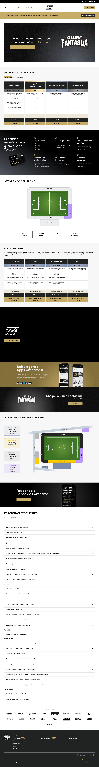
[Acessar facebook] (80, 755)
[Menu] (5, 7)
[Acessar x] (90, 755)
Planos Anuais (8, 77)
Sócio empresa (27, 7)
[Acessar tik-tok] (87, 755)
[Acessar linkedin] (93, 755)
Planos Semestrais (18, 77)
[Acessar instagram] (77, 755)
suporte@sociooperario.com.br (88, 759)
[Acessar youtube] (84, 755)
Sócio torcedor (15, 7)
